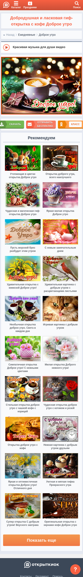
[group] (41, 47)
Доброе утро (47, 34)
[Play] (6, 47)
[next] (78, 86)
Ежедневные (26, 34)
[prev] (5, 86)
